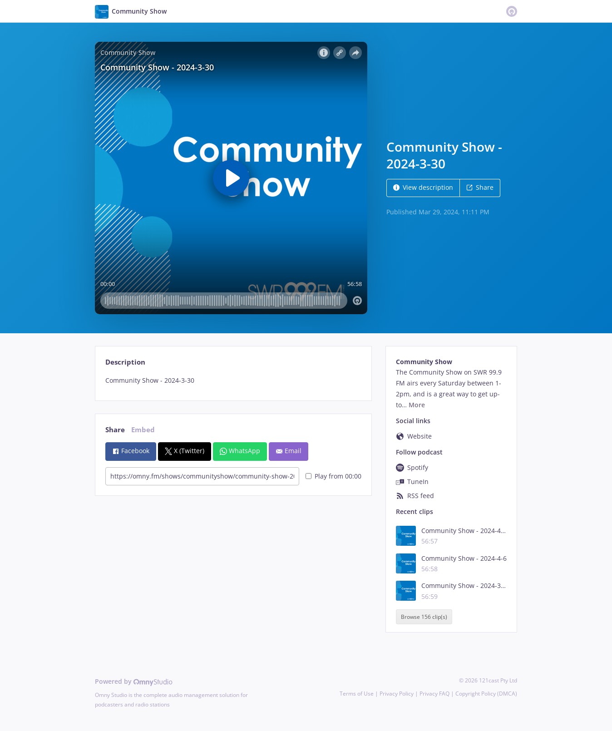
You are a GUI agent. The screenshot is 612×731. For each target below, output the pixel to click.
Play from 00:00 (333, 476)
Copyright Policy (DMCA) (486, 693)
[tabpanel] (233, 380)
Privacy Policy (397, 693)
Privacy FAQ (434, 693)
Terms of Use (357, 693)
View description (423, 187)
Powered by (134, 681)
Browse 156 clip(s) (424, 617)
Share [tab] (115, 430)
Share (480, 187)
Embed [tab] (143, 430)
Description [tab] (125, 362)
